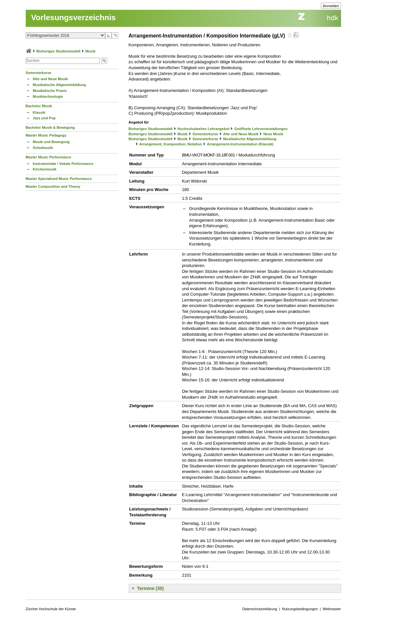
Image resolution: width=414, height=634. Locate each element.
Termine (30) (150, 588)
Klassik (39, 112)
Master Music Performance (48, 157)
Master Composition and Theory (53, 186)
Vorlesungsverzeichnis (73, 17)
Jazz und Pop (44, 118)
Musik (90, 51)
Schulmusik (43, 148)
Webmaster (332, 609)
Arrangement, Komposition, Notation (170, 144)
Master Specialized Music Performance (59, 179)
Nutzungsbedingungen (300, 609)
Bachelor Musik (39, 106)
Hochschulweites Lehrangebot (204, 129)
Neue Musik (273, 134)
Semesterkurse (38, 73)
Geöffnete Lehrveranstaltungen (260, 129)
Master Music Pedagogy (46, 135)
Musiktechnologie (48, 96)
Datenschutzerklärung (259, 609)
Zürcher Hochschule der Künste (51, 609)
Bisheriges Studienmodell (58, 51)
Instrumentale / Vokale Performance (63, 164)
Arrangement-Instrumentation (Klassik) (240, 144)
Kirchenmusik (45, 169)
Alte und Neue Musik (50, 79)
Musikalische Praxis (50, 91)
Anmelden (331, 6)
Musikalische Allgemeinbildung (59, 85)
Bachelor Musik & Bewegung (50, 127)
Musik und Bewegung (51, 142)
